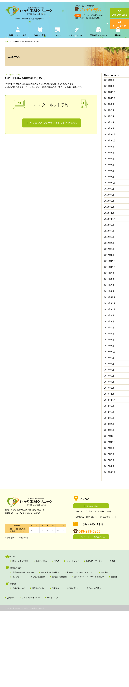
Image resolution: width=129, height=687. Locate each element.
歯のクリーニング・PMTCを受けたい (89, 577)
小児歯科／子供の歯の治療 (23, 572)
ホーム (7, 41)
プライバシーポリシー (31, 598)
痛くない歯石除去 (94, 588)
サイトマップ (52, 598)
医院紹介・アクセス (98, 35)
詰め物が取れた (73, 588)
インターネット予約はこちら (92, 537)
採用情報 (11, 598)
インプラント (17, 577)
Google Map (92, 506)
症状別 (114, 577)
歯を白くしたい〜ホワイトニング (80, 572)
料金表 (118, 35)
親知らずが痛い (38, 588)
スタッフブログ (75, 35)
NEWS (56, 561)
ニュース (57, 35)
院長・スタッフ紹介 (17, 35)
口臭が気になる (18, 588)
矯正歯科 (104, 572)
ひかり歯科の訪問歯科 (50, 572)
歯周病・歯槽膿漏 (59, 577)
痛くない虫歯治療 (38, 577)
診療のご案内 (40, 35)
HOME (13, 557)
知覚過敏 (55, 588)
